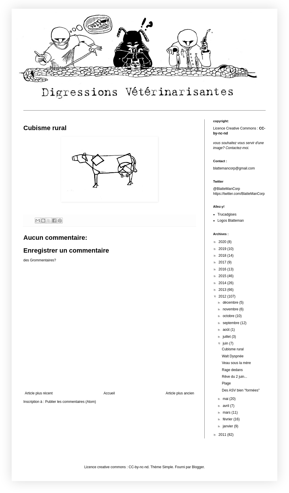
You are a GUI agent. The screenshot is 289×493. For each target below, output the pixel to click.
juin (226, 343)
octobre (229, 316)
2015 (223, 276)
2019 (223, 249)
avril (226, 406)
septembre (231, 323)
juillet (227, 337)
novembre (231, 309)
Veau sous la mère (236, 363)
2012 (223, 296)
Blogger (198, 467)
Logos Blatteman (230, 220)
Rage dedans (232, 370)
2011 (223, 435)
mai (226, 399)
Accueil (109, 393)
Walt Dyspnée (232, 356)
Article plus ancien (180, 393)
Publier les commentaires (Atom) (70, 402)
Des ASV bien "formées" (241, 390)
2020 (223, 242)
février (228, 419)
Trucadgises (226, 214)
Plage (226, 383)
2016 (223, 269)
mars (227, 412)
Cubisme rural (233, 349)
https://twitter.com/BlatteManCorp (239, 194)
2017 (223, 262)
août (227, 330)
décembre (231, 302)
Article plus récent (39, 393)
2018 (223, 256)
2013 (223, 290)
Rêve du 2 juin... (234, 377)
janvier (228, 426)
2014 (223, 283)
